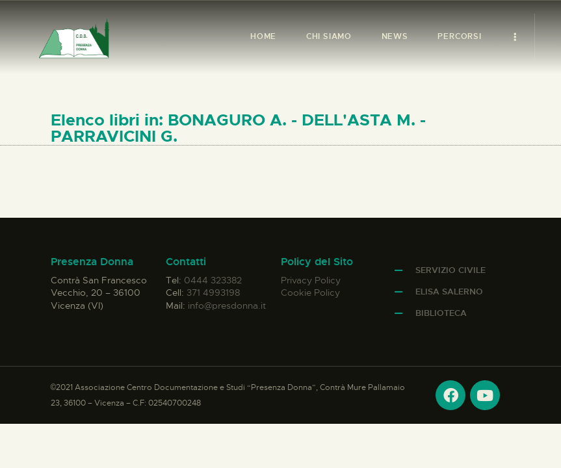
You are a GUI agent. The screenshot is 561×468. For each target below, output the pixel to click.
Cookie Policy (310, 292)
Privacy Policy (311, 280)
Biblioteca (441, 312)
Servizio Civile (450, 270)
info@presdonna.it (227, 305)
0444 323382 (213, 280)
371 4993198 (213, 292)
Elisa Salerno (449, 291)
